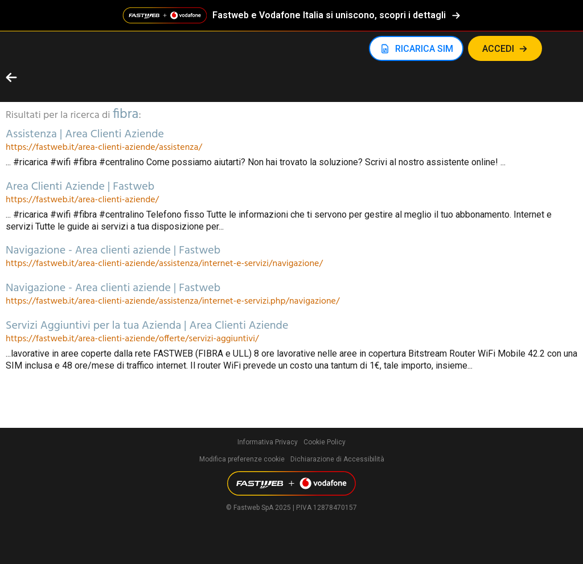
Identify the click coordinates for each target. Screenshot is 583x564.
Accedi (498, 48)
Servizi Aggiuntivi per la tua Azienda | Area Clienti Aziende (147, 326)
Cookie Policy (324, 442)
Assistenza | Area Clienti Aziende (85, 134)
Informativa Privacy (267, 442)
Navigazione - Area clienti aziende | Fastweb (113, 251)
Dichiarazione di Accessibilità (337, 459)
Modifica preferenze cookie (242, 459)
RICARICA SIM (424, 48)
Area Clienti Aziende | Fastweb (80, 187)
